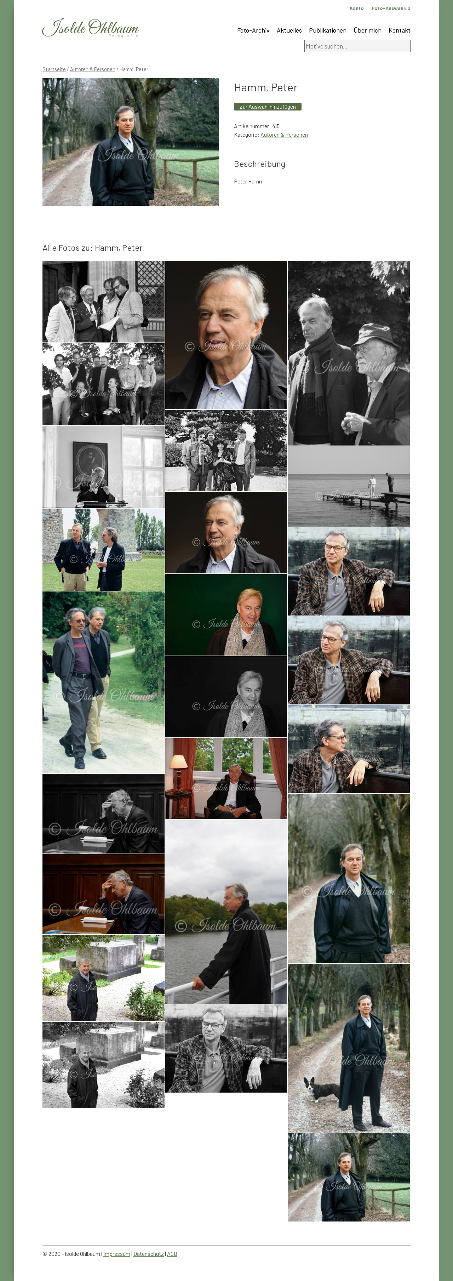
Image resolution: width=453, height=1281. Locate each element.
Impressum (116, 1253)
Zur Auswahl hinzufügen (268, 106)
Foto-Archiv (253, 30)
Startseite (54, 69)
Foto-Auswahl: (391, 8)
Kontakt (400, 30)
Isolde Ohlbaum (90, 29)
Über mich (368, 30)
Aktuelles (289, 30)
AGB (172, 1253)
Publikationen (327, 30)
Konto (357, 8)
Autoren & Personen (92, 69)
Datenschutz (148, 1253)
